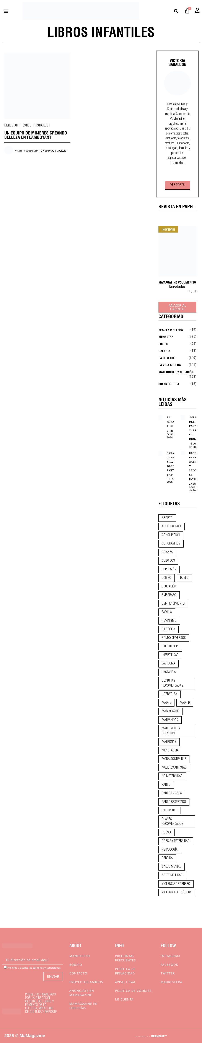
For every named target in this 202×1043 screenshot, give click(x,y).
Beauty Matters (170, 329)
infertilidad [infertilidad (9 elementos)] (170, 655)
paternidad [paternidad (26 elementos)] (169, 810)
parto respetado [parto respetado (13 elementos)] (174, 802)
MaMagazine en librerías (83, 1006)
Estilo (27, 125)
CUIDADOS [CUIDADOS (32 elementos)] (168, 560)
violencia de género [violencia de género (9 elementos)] (176, 884)
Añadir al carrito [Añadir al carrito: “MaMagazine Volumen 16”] (177, 307)
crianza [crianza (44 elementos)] (167, 552)
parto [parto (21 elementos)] (166, 784)
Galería (164, 350)
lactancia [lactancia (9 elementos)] (169, 672)
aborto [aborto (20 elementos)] (167, 518)
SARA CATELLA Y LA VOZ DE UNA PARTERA (173, 461)
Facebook (169, 965)
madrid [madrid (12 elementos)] (185, 702)
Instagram (170, 956)
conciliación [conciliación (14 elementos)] (171, 535)
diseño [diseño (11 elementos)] (166, 577)
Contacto (78, 973)
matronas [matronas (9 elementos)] (169, 741)
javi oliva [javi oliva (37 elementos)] (168, 663)
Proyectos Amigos (86, 982)
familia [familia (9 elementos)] (167, 612)
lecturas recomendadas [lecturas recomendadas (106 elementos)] (172, 683)
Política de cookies (133, 991)
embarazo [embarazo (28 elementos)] (169, 595)
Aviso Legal (125, 982)
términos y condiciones (47, 967)
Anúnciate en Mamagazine (81, 993)
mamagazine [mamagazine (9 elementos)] (170, 711)
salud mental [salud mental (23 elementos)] (171, 866)
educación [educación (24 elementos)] (169, 586)
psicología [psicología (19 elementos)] (170, 849)
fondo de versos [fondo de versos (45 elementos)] (174, 638)
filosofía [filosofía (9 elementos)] (168, 629)
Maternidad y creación (176, 372)
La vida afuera (169, 365)
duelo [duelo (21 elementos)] (184, 577)
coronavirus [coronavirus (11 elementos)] (171, 543)
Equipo (75, 965)
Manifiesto (79, 956)
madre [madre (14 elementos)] (166, 702)
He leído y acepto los (32, 967)
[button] (5, 11)
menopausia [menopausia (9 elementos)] (170, 750)
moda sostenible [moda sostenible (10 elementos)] (174, 759)
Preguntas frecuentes (125, 958)
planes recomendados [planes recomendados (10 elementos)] (172, 822)
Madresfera (171, 982)
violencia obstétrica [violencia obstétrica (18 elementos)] (177, 892)
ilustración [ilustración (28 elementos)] (170, 646)
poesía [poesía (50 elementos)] (166, 832)
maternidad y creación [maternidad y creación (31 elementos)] (171, 731)
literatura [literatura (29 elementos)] (169, 694)
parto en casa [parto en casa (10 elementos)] (172, 793)
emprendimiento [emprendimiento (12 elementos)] (173, 603)
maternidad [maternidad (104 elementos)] (170, 720)
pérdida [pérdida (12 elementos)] (167, 858)
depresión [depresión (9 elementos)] (169, 569)
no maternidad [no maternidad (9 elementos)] (172, 776)
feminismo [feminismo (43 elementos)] (169, 620)
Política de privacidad (125, 971)
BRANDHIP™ (159, 1036)
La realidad (167, 358)
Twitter (168, 973)
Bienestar (11, 125)
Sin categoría (168, 384)
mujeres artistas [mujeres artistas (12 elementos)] (174, 767)
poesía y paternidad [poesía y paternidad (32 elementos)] (175, 841)
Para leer (43, 125)
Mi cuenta (124, 999)
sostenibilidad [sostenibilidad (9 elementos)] (172, 875)
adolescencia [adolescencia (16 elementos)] (171, 526)
